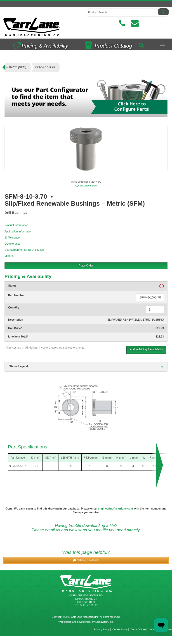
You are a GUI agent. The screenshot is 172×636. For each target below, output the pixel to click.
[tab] (86, 366)
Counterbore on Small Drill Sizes (24, 249)
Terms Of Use (138, 629)
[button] (86, 560)
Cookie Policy (120, 629)
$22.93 (160, 328)
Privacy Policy (101, 629)
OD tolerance (13, 243)
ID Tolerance (12, 237)
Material (9, 255)
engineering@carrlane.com (115, 508)
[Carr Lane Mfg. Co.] (43, 27)
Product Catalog (107, 44)
